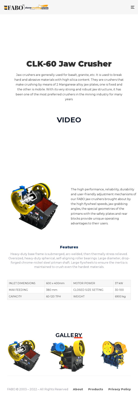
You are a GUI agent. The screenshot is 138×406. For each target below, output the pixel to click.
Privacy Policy (119, 389)
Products (95, 389)
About (78, 389)
